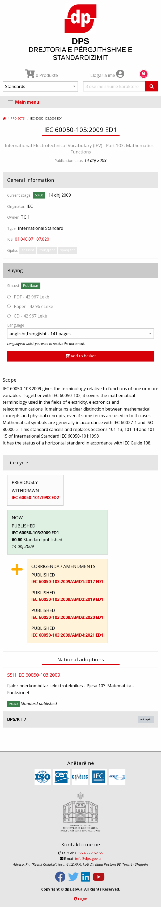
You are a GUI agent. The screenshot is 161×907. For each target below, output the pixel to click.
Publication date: (68, 160)
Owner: (13, 217)
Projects (17, 118)
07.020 (42, 239)
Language (15, 325)
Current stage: (19, 195)
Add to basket (80, 355)
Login (82, 898)
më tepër (145, 719)
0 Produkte (41, 75)
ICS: (10, 239)
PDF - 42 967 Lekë (28, 297)
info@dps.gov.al (88, 858)
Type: (11, 228)
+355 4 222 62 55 (89, 853)
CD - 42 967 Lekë (27, 316)
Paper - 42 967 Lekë (30, 306)
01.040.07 (24, 239)
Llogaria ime (107, 75)
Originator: (16, 206)
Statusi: (13, 285)
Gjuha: (12, 250)
